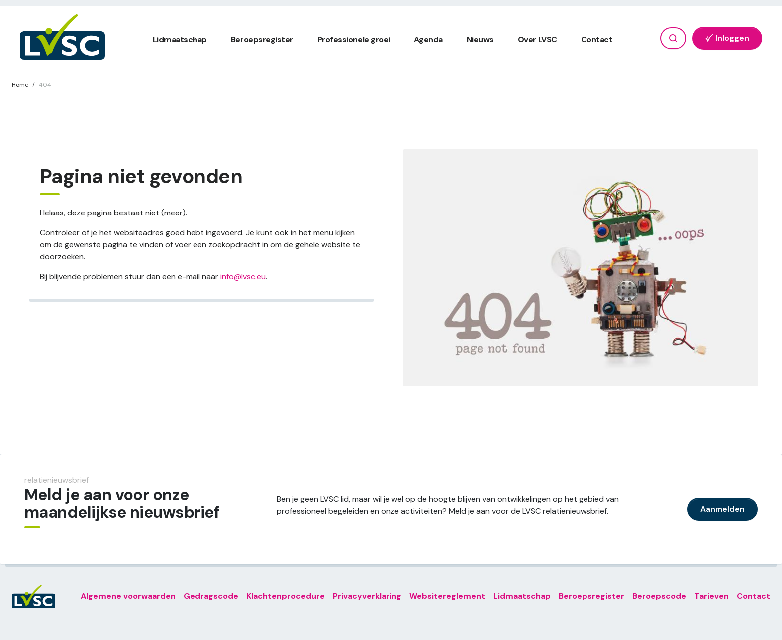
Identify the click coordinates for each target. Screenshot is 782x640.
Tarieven (711, 596)
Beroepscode (659, 596)
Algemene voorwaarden (128, 596)
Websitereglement (447, 596)
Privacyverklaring (367, 596)
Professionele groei (353, 39)
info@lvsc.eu (243, 276)
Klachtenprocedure (285, 596)
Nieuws (480, 39)
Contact (597, 39)
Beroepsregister (262, 39)
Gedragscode (211, 596)
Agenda (428, 39)
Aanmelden (722, 509)
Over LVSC (537, 39)
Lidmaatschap (180, 39)
